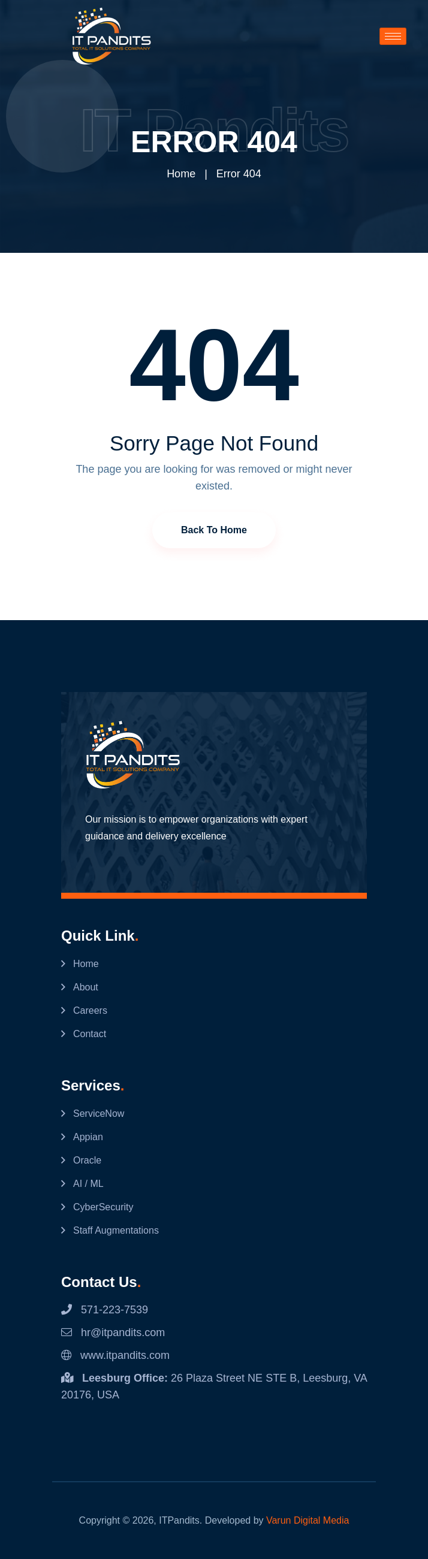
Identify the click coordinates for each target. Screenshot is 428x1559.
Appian (88, 1137)
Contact (89, 1034)
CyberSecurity (103, 1207)
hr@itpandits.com (113, 1333)
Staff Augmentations (116, 1230)
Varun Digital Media (307, 1520)
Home (181, 174)
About (85, 987)
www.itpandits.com (115, 1355)
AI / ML (88, 1184)
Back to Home (214, 530)
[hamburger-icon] (392, 36)
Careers (90, 1010)
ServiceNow (98, 1113)
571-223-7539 (104, 1310)
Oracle (87, 1160)
